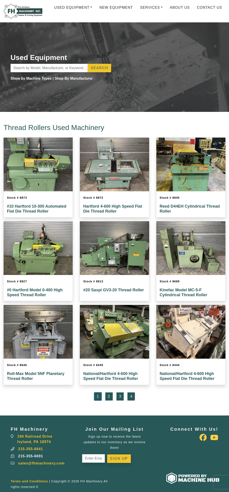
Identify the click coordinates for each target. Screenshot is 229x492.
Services (150, 7)
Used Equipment (71, 7)
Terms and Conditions (29, 481)
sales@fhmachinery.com (41, 463)
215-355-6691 (30, 456)
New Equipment (116, 7)
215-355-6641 (30, 449)
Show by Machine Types (31, 78)
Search (99, 68)
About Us (180, 7)
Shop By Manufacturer (74, 78)
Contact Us (209, 7)
